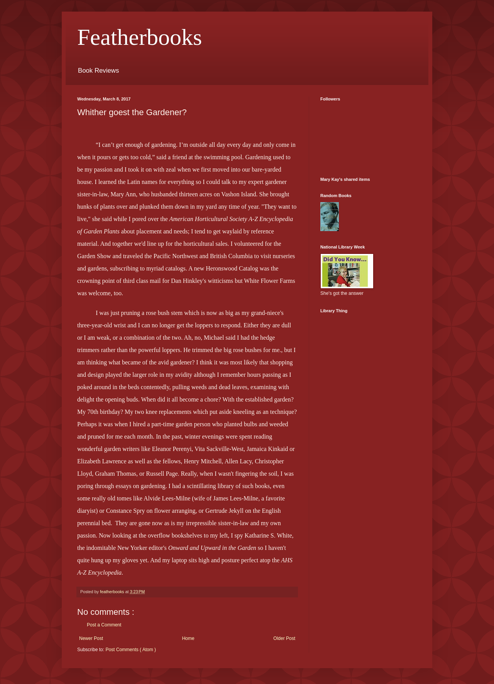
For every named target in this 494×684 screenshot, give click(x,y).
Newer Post (91, 638)
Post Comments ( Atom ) (130, 649)
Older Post (284, 638)
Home (188, 638)
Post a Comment (104, 625)
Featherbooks (139, 37)
